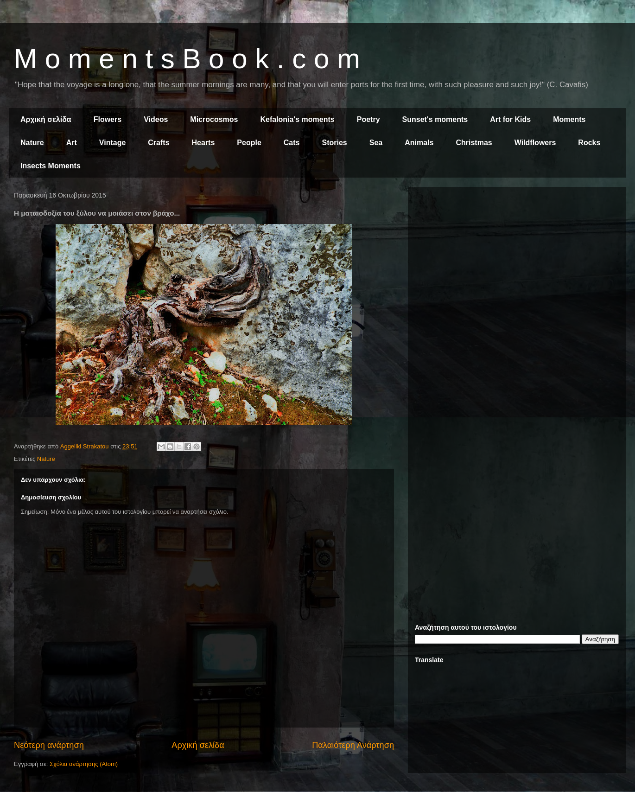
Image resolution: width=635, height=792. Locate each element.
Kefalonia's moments (297, 119)
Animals (419, 143)
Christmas (474, 143)
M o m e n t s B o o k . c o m (187, 58)
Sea (375, 143)
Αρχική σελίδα (45, 119)
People (249, 143)
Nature (32, 143)
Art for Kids (510, 119)
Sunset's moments (435, 119)
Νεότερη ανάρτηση (49, 745)
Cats (292, 143)
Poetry (368, 119)
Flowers (107, 119)
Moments (569, 119)
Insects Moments (50, 166)
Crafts (158, 143)
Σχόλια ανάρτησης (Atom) (84, 763)
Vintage (112, 143)
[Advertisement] (517, 259)
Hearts (203, 143)
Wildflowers (535, 143)
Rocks (589, 143)
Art (71, 143)
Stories (334, 143)
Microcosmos (214, 119)
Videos (156, 119)
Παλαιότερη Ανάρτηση (353, 745)
